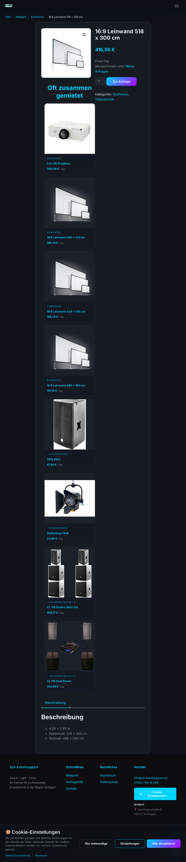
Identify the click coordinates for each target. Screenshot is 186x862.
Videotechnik (104, 99)
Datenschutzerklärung (17, 855)
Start (8, 16)
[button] (84, 34)
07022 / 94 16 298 (146, 782)
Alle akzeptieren (163, 843)
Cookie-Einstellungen (153, 794)
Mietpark (21, 16)
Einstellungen (130, 843)
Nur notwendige (96, 843)
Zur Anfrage (121, 81)
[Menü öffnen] (176, 6)
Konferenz (37, 16)
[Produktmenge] (100, 81)
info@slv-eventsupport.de (150, 778)
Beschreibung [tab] (55, 702)
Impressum (41, 855)
